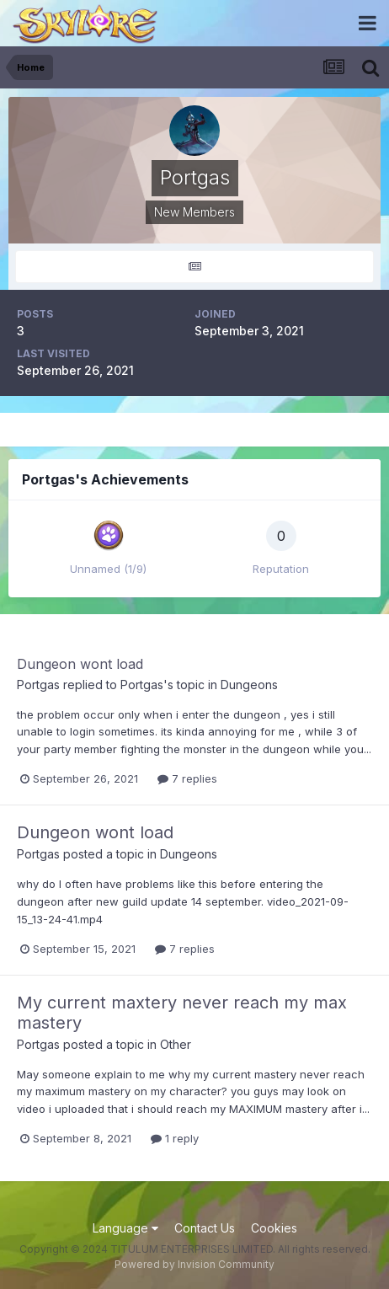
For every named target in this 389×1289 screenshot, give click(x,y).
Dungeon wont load (80, 663)
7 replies (187, 778)
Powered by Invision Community (194, 1264)
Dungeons (249, 684)
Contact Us (204, 1228)
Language (125, 1228)
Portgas (38, 684)
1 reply (175, 1138)
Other (175, 1044)
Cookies (274, 1228)
